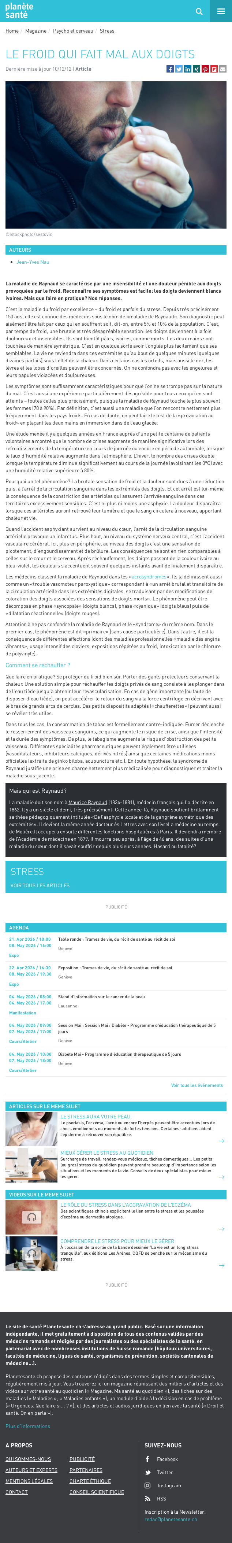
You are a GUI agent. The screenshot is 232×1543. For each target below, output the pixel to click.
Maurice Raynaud (87, 802)
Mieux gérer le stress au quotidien (106, 1153)
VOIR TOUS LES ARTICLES (40, 885)
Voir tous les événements (197, 1085)
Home (12, 30)
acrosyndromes (149, 576)
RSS (155, 1498)
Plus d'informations (27, 1426)
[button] (170, 69)
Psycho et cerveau (73, 30)
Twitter (159, 1472)
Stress (107, 30)
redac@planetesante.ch (171, 1519)
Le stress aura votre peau (95, 1116)
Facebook (161, 1459)
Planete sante (18, 11)
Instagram (163, 1485)
